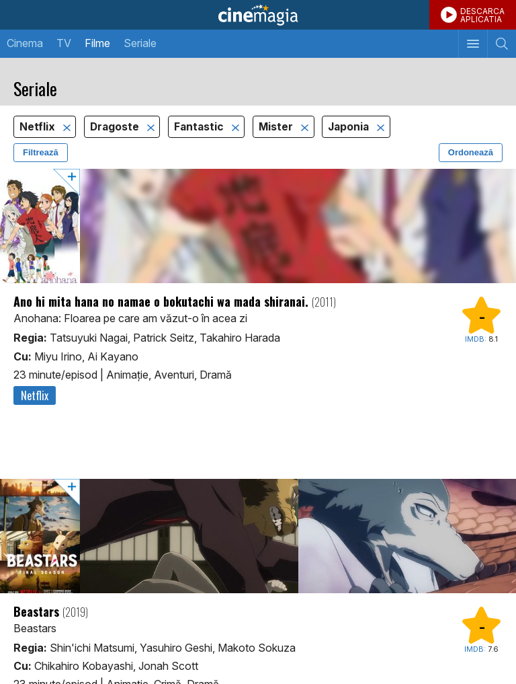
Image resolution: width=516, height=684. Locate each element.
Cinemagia (258, 15)
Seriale (140, 43)
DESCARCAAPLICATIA (482, 15)
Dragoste (116, 126)
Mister (277, 126)
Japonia (350, 126)
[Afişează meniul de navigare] (472, 44)
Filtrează (40, 152)
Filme (97, 43)
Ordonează (470, 152)
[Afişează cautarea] (501, 44)
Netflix (38, 126)
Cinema (25, 43)
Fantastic (200, 126)
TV (63, 43)
